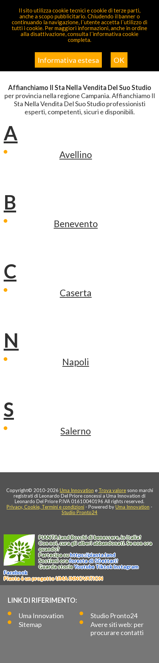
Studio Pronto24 (79, 512)
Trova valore (112, 490)
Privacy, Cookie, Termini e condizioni (45, 507)
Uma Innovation (77, 490)
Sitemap (30, 624)
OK (119, 59)
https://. (92, 555)
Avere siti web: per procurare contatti (117, 628)
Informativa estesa (68, 59)
